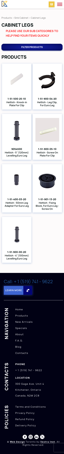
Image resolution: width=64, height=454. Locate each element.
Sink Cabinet (21, 17)
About (19, 334)
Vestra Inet (47, 441)
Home (19, 309)
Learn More (13, 290)
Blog (18, 346)
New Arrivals (24, 321)
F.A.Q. (19, 340)
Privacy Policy (25, 413)
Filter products (32, 47)
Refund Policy (24, 419)
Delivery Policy (25, 425)
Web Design (17, 441)
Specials (21, 328)
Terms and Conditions (30, 406)
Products (6, 17)
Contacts (21, 353)
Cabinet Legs (38, 17)
